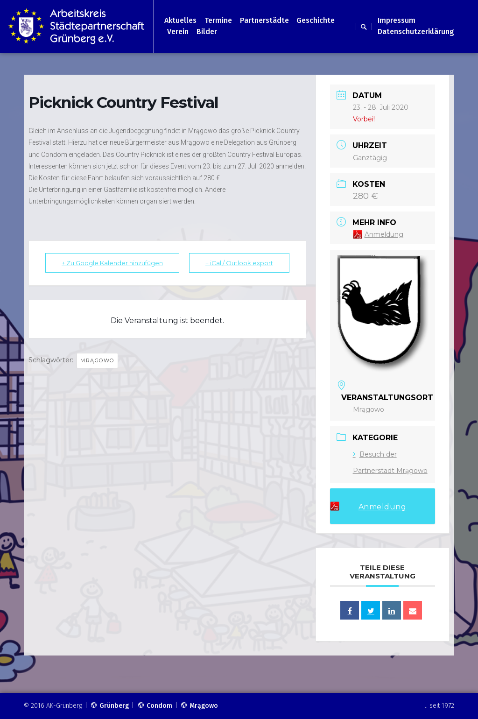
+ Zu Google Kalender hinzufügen (112, 263)
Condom (154, 706)
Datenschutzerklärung (416, 31)
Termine (218, 20)
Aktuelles (180, 20)
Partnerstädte (264, 20)
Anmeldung (384, 234)
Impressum (396, 20)
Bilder (207, 31)
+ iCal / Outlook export (239, 263)
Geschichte (315, 20)
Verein (178, 31)
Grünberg (109, 706)
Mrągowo (97, 360)
